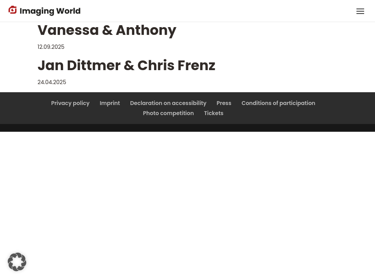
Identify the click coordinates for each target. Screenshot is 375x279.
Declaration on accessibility (168, 103)
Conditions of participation (278, 103)
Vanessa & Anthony (107, 30)
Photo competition (168, 113)
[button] (17, 262)
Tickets (213, 113)
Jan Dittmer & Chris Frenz (127, 65)
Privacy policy (70, 103)
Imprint (110, 103)
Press (224, 103)
